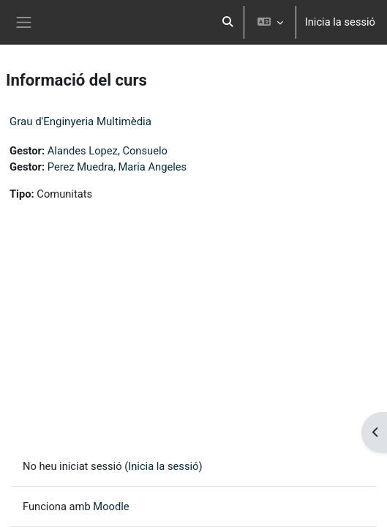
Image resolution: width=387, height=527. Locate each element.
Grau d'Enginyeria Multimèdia (80, 121)
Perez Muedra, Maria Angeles (117, 166)
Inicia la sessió (340, 22)
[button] (227, 22)
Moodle (111, 506)
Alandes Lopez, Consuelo (108, 150)
